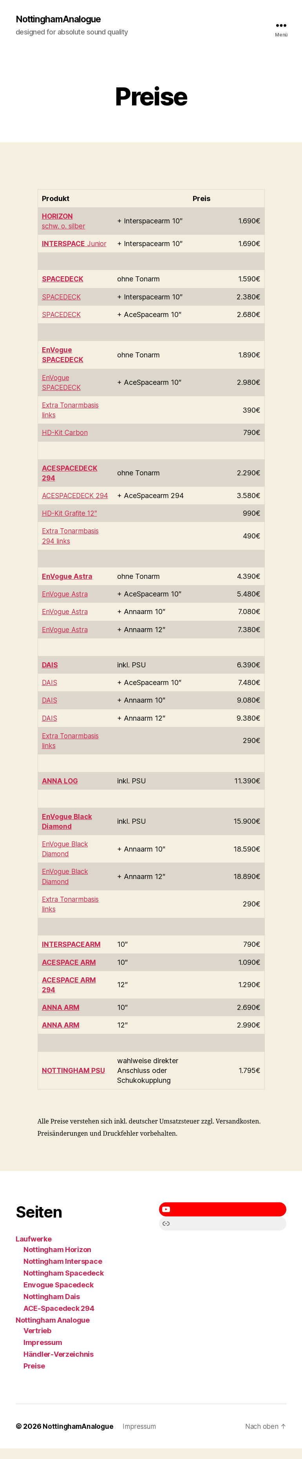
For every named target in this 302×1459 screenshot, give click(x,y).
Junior (75, 244)
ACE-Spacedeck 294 (59, 1319)
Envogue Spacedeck (58, 1295)
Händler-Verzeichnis (59, 1365)
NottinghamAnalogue (60, 19)
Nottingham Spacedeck (64, 1284)
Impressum (43, 1353)
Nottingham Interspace (63, 1272)
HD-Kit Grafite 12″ (72, 524)
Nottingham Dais (52, 1307)
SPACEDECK (63, 297)
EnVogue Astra (66, 604)
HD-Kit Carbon (66, 433)
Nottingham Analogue (53, 1331)
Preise (34, 1376)
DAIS (50, 693)
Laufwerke (34, 1249)
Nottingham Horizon (57, 1260)
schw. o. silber (64, 226)
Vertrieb (37, 1341)
